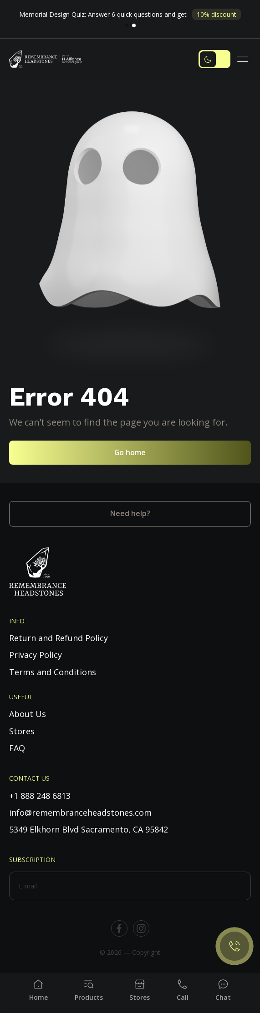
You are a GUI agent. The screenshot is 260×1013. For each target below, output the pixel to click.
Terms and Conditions (52, 672)
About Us (27, 713)
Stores (22, 731)
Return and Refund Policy (58, 637)
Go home (130, 452)
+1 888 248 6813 (40, 795)
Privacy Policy (35, 654)
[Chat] (223, 990)
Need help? (130, 513)
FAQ (17, 747)
